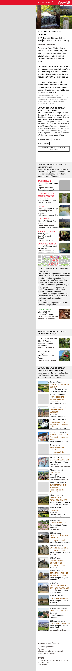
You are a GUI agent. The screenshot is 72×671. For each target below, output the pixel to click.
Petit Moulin (43, 219)
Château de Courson (60, 623)
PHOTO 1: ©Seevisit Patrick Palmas (49, 98)
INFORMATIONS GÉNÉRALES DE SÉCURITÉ (54, 149)
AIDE (48, 2)
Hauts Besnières (57, 397)
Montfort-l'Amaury (59, 611)
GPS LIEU (56, 139)
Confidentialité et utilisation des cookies (53, 660)
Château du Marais (59, 598)
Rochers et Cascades (48, 231)
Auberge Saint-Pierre (60, 435)
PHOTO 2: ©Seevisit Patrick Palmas (53, 98)
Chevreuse (55, 472)
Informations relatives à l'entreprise (51, 651)
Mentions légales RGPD (47, 653)
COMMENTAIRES (44, 139)
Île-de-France (44, 351)
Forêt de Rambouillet (48, 339)
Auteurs (41, 649)
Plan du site (42, 665)
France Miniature (58, 523)
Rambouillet (56, 510)
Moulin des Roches (47, 244)
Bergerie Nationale (59, 573)
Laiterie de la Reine (59, 548)
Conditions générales (46, 647)
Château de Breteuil (59, 460)
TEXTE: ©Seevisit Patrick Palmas (56, 96)
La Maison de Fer (57, 422)
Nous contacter (43, 663)
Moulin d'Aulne (45, 310)
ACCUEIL (41, 2)
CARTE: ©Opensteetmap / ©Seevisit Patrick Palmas (51, 102)
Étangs (41, 206)
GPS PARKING (43, 143)
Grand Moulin (44, 181)
